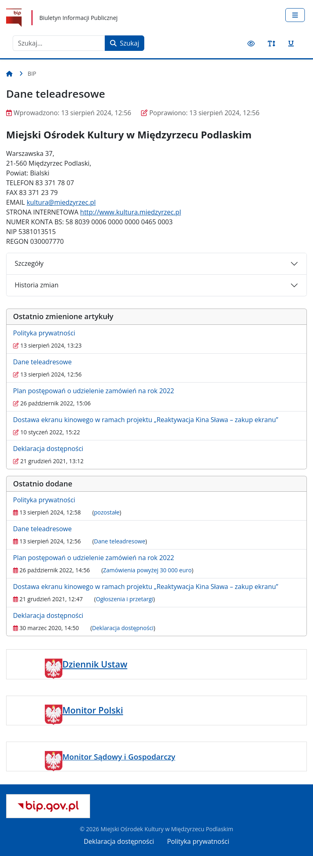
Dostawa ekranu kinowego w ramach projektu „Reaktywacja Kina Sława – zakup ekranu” (145, 419)
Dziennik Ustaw (94, 664)
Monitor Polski (92, 710)
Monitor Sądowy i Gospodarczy (118, 756)
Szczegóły (29, 263)
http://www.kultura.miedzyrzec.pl (130, 212)
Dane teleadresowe (42, 361)
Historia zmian (36, 284)
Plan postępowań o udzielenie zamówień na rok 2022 (93, 390)
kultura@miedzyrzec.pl (60, 202)
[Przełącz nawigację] (295, 15)
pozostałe (107, 512)
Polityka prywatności (44, 332)
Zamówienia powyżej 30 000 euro (147, 570)
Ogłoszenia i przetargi (124, 599)
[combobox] (59, 43)
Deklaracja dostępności (48, 448)
